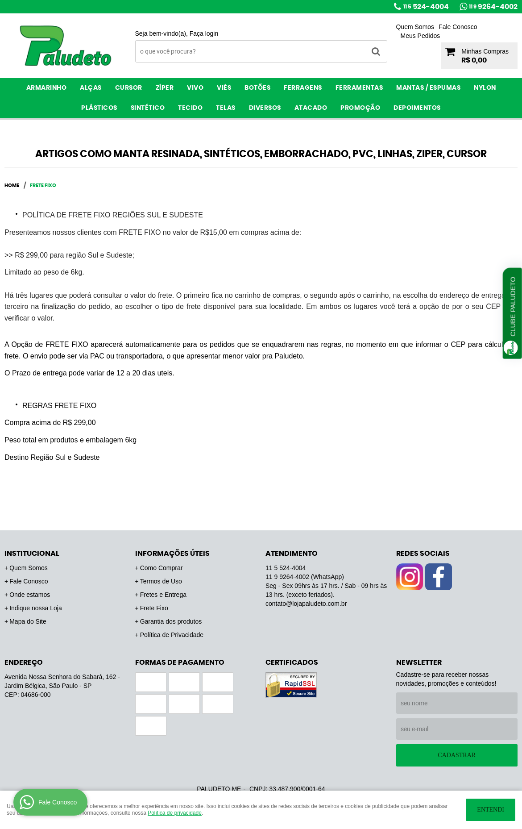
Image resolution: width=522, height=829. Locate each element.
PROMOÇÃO (360, 108)
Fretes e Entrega (163, 594)
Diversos (265, 108)
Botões (257, 88)
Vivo (195, 88)
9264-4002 (493, 6)
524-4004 (426, 6)
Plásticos (99, 108)
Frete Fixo (154, 608)
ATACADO (310, 108)
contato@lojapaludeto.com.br (306, 603)
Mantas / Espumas (428, 88)
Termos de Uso (161, 581)
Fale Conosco (458, 26)
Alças (91, 88)
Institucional (31, 553)
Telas (226, 108)
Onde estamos (29, 594)
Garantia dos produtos (171, 621)
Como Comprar (161, 567)
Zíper (165, 88)
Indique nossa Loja (35, 608)
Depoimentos (417, 108)
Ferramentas (359, 88)
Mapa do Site (27, 621)
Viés (224, 88)
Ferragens (303, 88)
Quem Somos (415, 26)
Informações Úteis (172, 553)
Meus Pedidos (420, 35)
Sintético (148, 108)
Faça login (204, 33)
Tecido (190, 108)
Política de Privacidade (171, 634)
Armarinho (46, 88)
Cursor (128, 88)
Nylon (485, 88)
